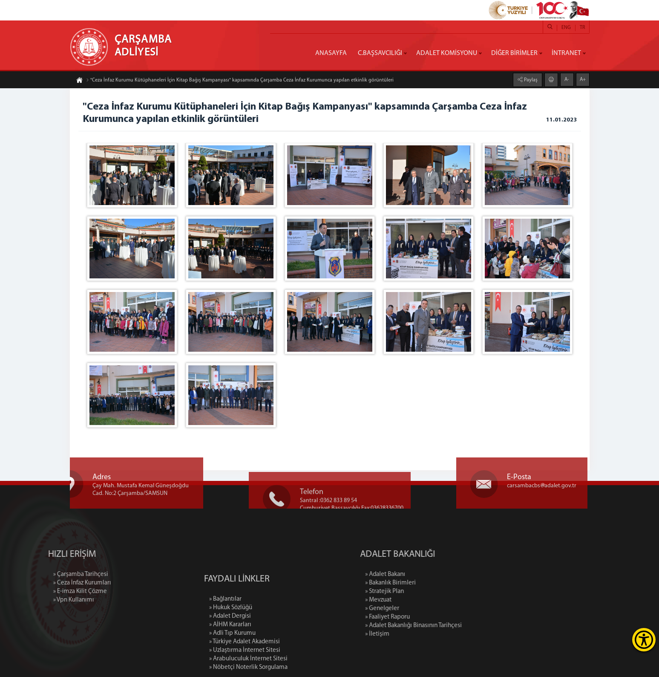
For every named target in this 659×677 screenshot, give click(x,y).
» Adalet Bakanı (422, 574)
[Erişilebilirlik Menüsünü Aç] (644, 639)
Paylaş (530, 79)
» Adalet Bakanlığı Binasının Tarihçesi (450, 625)
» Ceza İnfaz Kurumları (45, 583)
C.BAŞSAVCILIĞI (380, 53)
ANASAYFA (331, 53)
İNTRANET (566, 53)
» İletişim (414, 634)
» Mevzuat (415, 600)
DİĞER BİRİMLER (514, 53)
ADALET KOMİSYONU (446, 53)
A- (566, 78)
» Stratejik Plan (421, 591)
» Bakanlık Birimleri (427, 583)
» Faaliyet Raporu (424, 617)
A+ (583, 78)
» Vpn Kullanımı (36, 600)
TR (582, 27)
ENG (566, 27)
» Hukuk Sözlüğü (230, 642)
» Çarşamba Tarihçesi (43, 574)
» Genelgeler (419, 608)
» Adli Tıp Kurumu (232, 668)
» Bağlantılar (225, 634)
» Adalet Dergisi (230, 651)
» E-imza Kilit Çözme (42, 591)
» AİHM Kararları (230, 660)
